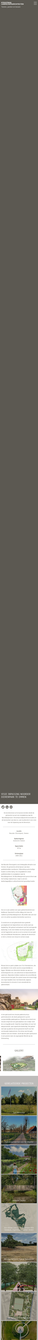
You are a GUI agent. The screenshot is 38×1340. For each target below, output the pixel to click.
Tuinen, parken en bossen (10, 7)
